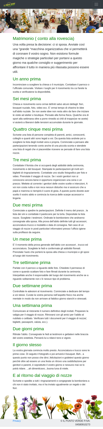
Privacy (17, 421)
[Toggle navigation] (96, 4)
